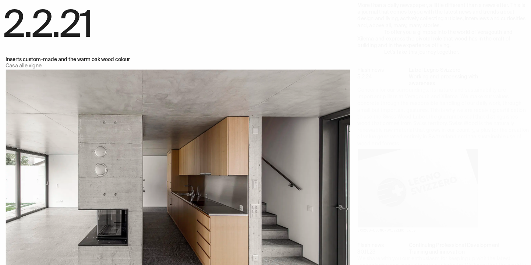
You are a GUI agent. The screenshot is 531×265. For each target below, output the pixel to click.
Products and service (138, 5)
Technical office (187, 5)
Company (222, 5)
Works (99, 5)
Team (246, 5)
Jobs (290, 5)
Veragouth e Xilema (28, 5)
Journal (267, 5)
